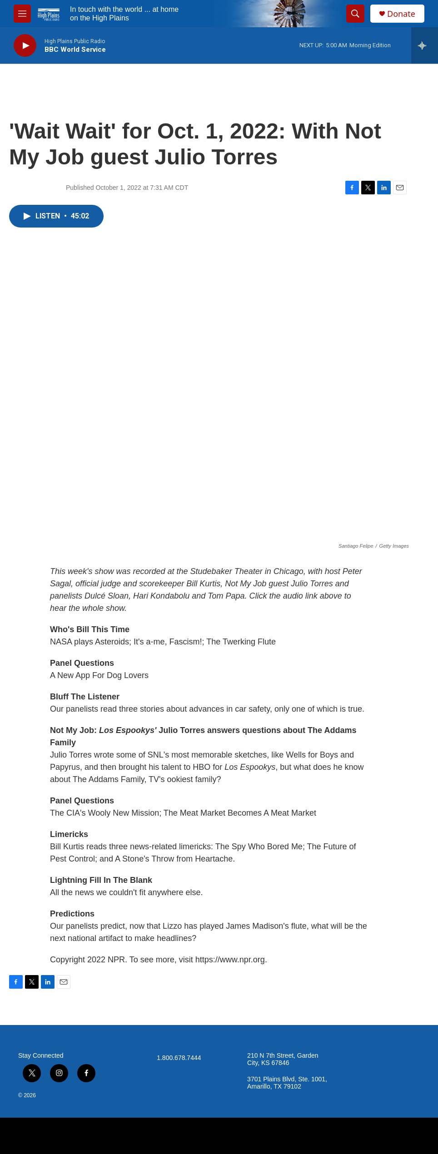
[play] (25, 45)
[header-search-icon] (355, 14)
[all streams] (424, 45)
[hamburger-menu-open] (22, 14)
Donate (401, 14)
